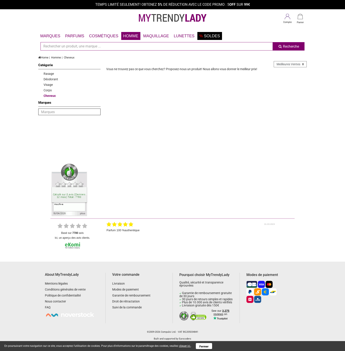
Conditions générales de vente (65, 289)
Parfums (74, 36)
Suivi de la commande (127, 307)
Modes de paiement (125, 289)
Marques (50, 36)
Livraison (118, 283)
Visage (48, 84)
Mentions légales (56, 283)
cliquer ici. (185, 345)
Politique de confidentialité (63, 295)
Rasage (49, 73)
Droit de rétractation (126, 301)
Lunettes (184, 36)
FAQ (48, 307)
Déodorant (51, 79)
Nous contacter (55, 301)
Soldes (209, 36)
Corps (48, 90)
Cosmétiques (103, 36)
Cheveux (69, 57)
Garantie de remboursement (131, 295)
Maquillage (156, 36)
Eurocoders (185, 338)
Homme (130, 36)
